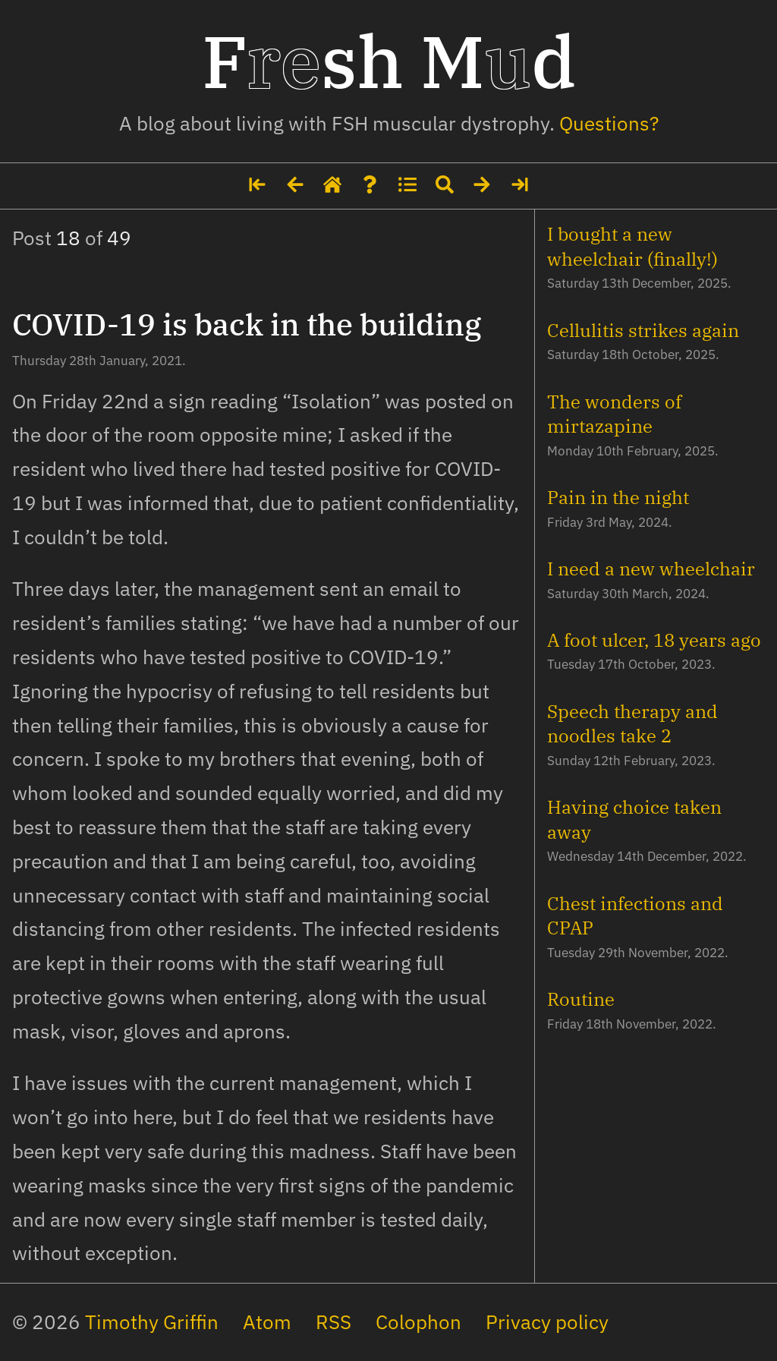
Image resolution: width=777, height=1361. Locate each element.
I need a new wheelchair (651, 568)
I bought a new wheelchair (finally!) (632, 246)
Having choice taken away (634, 819)
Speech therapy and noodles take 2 (632, 723)
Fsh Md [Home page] (389, 61)
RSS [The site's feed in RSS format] (333, 1321)
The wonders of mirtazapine (614, 413)
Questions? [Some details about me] (609, 123)
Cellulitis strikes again (643, 330)
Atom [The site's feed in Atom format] (267, 1321)
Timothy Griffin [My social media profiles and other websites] (152, 1321)
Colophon (418, 1321)
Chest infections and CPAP (635, 915)
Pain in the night (618, 497)
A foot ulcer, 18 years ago (654, 640)
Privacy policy (547, 1321)
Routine (581, 999)
